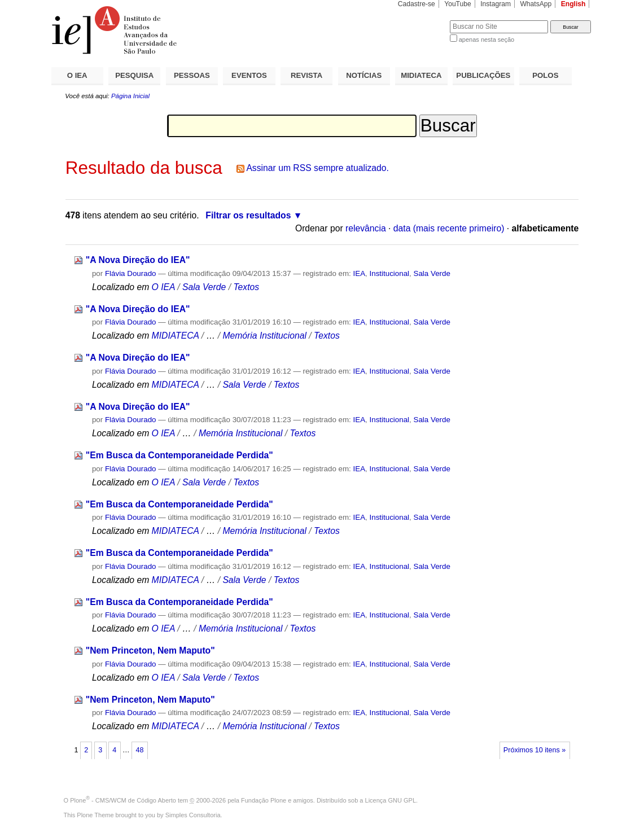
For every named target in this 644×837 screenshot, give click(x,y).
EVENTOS (249, 75)
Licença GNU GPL (390, 800)
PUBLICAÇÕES (483, 75)
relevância (365, 228)
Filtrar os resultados (248, 215)
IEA (359, 273)
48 (139, 750)
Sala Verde (432, 273)
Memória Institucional (264, 335)
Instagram (495, 4)
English (573, 4)
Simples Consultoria (193, 815)
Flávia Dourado (130, 273)
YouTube (457, 4)
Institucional (390, 273)
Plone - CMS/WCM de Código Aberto (123, 800)
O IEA (77, 75)
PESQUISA (134, 75)
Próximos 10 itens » (534, 750)
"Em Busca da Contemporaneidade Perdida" (179, 455)
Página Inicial (130, 96)
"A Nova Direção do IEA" (138, 260)
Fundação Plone (263, 800)
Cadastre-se (416, 4)
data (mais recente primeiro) (449, 228)
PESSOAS (192, 75)
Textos (246, 287)
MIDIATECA (421, 75)
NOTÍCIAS (364, 75)
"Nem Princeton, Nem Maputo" (150, 650)
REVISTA (306, 75)
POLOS (545, 75)
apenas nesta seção (486, 39)
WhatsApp (535, 4)
